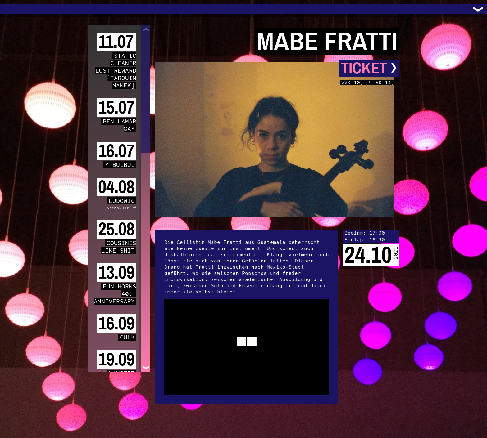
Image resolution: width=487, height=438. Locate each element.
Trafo (12, 9)
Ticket (369, 68)
